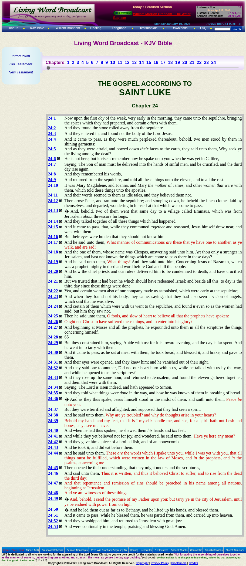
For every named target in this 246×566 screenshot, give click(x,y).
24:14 (53, 221)
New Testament (21, 72)
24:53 (53, 526)
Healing (95, 28)
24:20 (53, 271)
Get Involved (162, 550)
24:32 (53, 367)
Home (6, 550)
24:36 (53, 398)
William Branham (67, 28)
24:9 (52, 179)
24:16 (53, 236)
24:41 (53, 436)
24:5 (52, 149)
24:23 (53, 296)
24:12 (53, 200)
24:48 (53, 492)
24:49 (53, 498)
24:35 (53, 393)
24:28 (53, 337)
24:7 (52, 164)
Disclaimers (179, 563)
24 (213, 62)
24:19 (53, 261)
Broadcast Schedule (52, 550)
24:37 (53, 409)
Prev (14, 550)
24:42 (53, 441)
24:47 (53, 483)
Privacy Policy (160, 563)
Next (21, 550)
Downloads (179, 28)
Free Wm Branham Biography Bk (109, 550)
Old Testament (20, 64)
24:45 (53, 467)
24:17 (53, 242)
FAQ (203, 28)
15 (148, 62)
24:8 (52, 174)
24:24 (53, 306)
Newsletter (146, 550)
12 (127, 62)
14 (141, 62)
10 (112, 62)
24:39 (53, 420)
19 (177, 62)
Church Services (214, 550)
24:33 (53, 377)
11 (119, 62)
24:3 (52, 133)
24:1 (52, 118)
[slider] (48, 67)
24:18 (53, 252)
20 (184, 62)
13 (134, 62)
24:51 (53, 515)
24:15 (53, 227)
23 (206, 62)
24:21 (53, 281)
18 (170, 62)
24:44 (53, 453)
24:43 (53, 447)
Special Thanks (179, 550)
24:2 (52, 128)
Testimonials (148, 28)
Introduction (21, 56)
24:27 (53, 327)
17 (163, 62)
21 (192, 62)
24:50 (53, 509)
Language (118, 28)
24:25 (53, 316)
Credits (193, 563)
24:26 (53, 321)
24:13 (53, 210)
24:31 (53, 362)
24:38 (53, 415)
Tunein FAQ (32, 550)
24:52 (53, 520)
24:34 (53, 387)
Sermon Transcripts (77, 550)
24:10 (53, 185)
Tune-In (12, 28)
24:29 (53, 342)
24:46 (53, 473)
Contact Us (196, 550)
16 (155, 62)
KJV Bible (36, 28)
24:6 (52, 158)
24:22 (53, 291)
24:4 (52, 139)
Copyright (142, 563)
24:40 (53, 430)
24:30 (53, 352)
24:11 (53, 195)
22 (199, 62)
